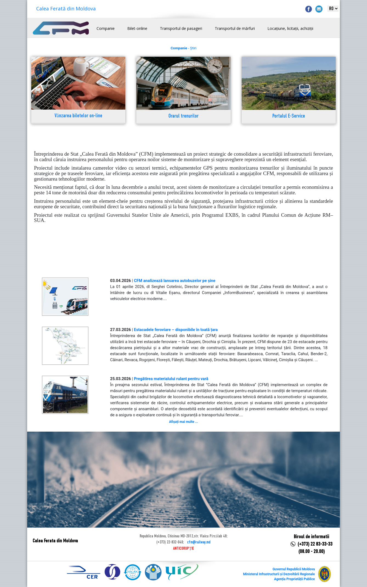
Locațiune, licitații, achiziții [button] (290, 28)
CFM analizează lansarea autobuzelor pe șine (174, 280)
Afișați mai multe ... (183, 422)
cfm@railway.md (198, 542)
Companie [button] (106, 28)
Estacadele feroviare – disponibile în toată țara (176, 329)
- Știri (183, 48)
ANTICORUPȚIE (183, 549)
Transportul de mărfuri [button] (235, 28)
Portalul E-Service (288, 116)
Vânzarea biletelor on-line (78, 116)
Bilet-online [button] (137, 28)
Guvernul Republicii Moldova (294, 569)
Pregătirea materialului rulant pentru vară (171, 378)
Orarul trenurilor (183, 116)
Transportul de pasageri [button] (181, 28)
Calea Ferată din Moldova (66, 8)
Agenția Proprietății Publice (294, 579)
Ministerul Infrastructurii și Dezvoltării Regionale (279, 574)
